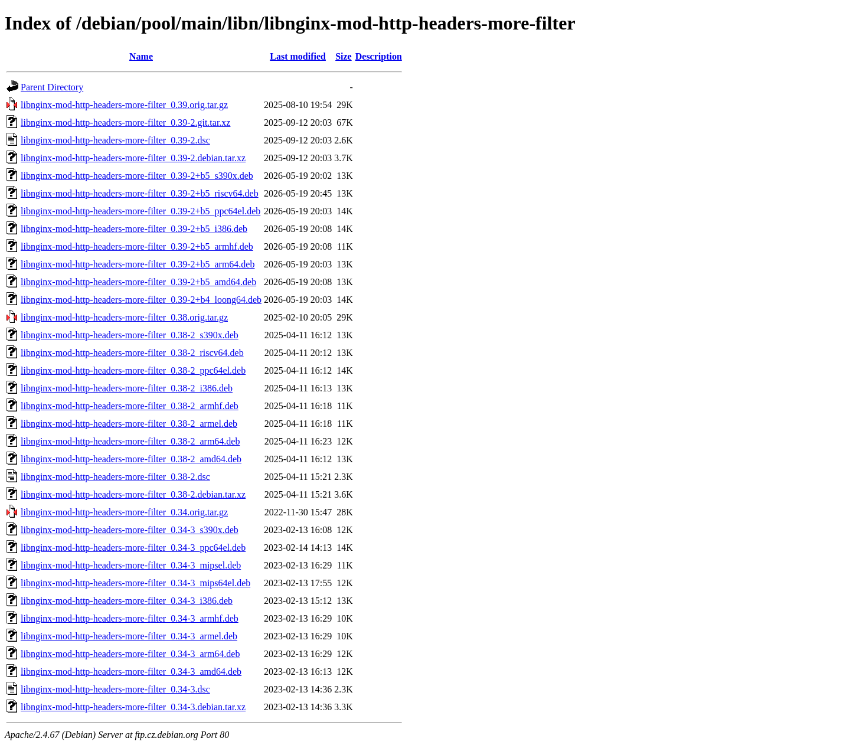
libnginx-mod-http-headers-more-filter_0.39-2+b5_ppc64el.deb (140, 211)
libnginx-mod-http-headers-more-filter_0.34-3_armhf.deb (129, 618)
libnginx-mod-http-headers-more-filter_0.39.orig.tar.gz (124, 105)
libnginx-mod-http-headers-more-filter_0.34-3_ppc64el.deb (133, 548)
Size (343, 56)
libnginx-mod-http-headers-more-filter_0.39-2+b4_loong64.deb (141, 300)
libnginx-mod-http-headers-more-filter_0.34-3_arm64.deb (130, 654)
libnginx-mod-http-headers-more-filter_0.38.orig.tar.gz (124, 317)
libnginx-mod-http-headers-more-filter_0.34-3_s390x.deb (129, 530)
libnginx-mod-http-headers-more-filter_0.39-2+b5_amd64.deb (138, 282)
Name (141, 56)
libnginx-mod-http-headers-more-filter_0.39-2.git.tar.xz (125, 122)
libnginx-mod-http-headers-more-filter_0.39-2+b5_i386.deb (134, 229)
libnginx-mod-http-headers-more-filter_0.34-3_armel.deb (129, 636)
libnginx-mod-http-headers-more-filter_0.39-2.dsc (115, 140)
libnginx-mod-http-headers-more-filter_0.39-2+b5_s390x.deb (137, 176)
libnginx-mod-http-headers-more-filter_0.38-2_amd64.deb (131, 459)
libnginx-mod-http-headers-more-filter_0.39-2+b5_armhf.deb (137, 246)
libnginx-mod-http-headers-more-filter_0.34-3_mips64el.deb (135, 583)
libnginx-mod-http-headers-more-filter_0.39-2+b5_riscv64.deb (140, 193)
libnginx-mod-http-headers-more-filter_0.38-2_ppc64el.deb (133, 370)
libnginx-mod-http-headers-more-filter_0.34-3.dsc (115, 689)
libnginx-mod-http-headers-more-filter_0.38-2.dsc (115, 477)
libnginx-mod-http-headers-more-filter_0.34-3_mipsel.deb (131, 565)
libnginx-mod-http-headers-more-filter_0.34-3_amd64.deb (131, 671)
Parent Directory (52, 87)
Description (378, 56)
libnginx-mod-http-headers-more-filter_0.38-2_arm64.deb (130, 441)
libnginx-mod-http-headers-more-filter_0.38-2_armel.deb (129, 424)
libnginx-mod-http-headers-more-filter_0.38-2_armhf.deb (129, 406)
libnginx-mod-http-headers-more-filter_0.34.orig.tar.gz (124, 512)
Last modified (298, 56)
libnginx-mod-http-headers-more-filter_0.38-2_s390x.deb (129, 335)
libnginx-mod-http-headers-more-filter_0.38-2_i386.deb (127, 388)
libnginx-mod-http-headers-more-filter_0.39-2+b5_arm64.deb (137, 264)
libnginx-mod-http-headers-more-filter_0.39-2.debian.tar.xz (133, 158)
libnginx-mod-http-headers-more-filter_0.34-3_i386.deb (127, 601)
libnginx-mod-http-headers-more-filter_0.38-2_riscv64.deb (132, 353)
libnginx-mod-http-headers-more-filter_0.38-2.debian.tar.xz (133, 494)
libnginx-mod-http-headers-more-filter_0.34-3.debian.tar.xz (133, 707)
